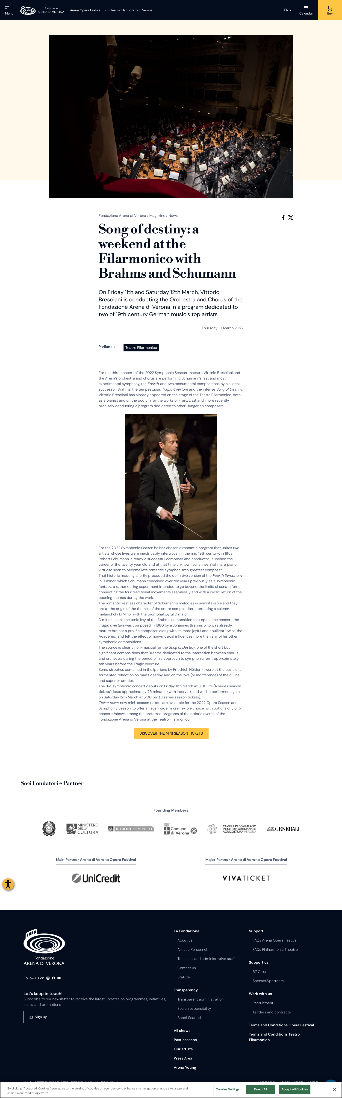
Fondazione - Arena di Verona (44, 946)
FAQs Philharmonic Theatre (275, 949)
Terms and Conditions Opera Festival (281, 1025)
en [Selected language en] (286, 10)
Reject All (260, 1089)
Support (256, 931)
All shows (182, 1030)
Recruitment (263, 1003)
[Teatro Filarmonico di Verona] (128, 10)
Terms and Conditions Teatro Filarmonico (274, 1037)
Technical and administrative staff (206, 958)
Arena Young (185, 1067)
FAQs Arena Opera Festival (275, 940)
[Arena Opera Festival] (85, 10)
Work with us (260, 993)
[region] (171, 1090)
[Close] (335, 1089)
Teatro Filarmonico (141, 347)
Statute (183, 977)
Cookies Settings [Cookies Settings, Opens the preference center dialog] (227, 1089)
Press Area (183, 1058)
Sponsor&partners (268, 980)
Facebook (283, 217)
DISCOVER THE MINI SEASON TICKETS (171, 733)
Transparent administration (200, 999)
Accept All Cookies (294, 1089)
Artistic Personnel (192, 949)
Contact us (186, 968)
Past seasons (185, 1039)
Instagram (48, 978)
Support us (258, 962)
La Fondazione (186, 931)
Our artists (183, 1049)
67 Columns (262, 971)
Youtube (59, 978)
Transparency (186, 990)
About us (184, 940)
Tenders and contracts (272, 1012)
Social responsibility (194, 1008)
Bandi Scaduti (189, 1017)
